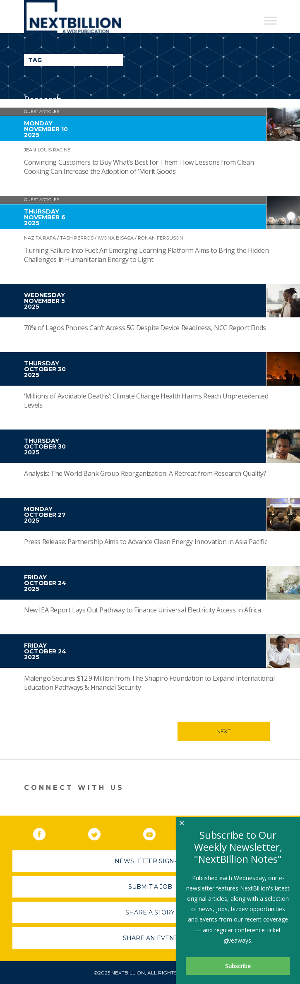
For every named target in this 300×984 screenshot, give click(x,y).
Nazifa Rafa (40, 238)
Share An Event (150, 938)
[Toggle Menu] (270, 20)
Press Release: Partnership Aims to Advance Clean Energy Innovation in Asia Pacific (145, 541)
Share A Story (150, 912)
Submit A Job (150, 886)
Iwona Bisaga (116, 238)
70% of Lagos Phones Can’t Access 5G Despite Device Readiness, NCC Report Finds (145, 327)
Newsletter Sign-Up (150, 861)
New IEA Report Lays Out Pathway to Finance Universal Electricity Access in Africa (142, 609)
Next (223, 731)
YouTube (155, 832)
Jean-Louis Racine (47, 150)
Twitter (100, 832)
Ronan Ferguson (160, 238)
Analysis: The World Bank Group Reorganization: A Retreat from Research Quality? (145, 473)
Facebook (45, 832)
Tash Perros (77, 238)
